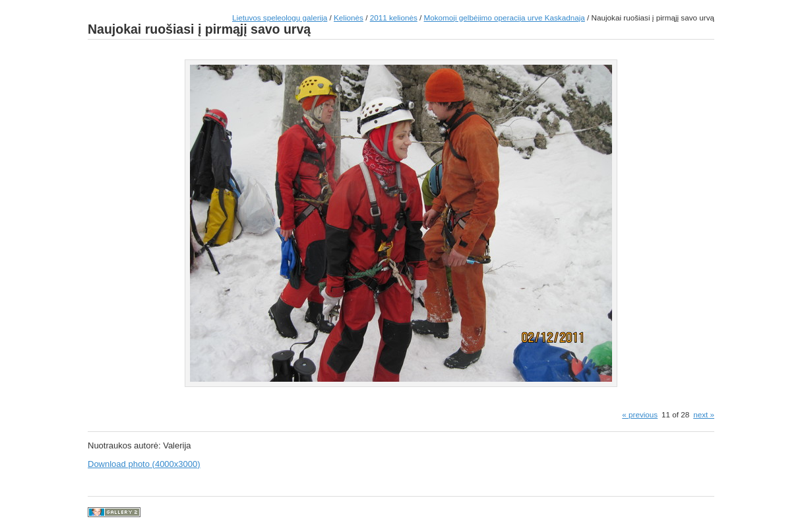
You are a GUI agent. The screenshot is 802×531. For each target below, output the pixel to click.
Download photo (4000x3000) (144, 464)
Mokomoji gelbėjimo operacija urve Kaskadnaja (504, 17)
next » (703, 414)
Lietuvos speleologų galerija (279, 17)
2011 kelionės (393, 17)
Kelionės (348, 17)
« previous (640, 414)
